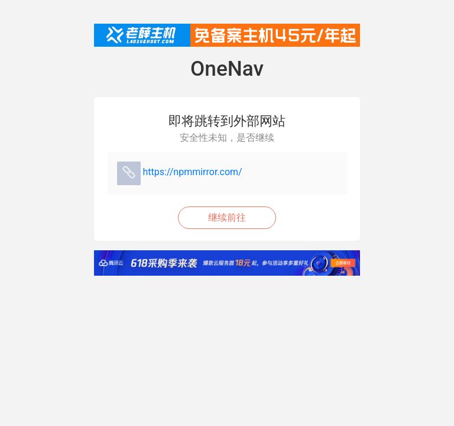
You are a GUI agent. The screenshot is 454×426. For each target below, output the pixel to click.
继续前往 (227, 217)
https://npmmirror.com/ (192, 172)
